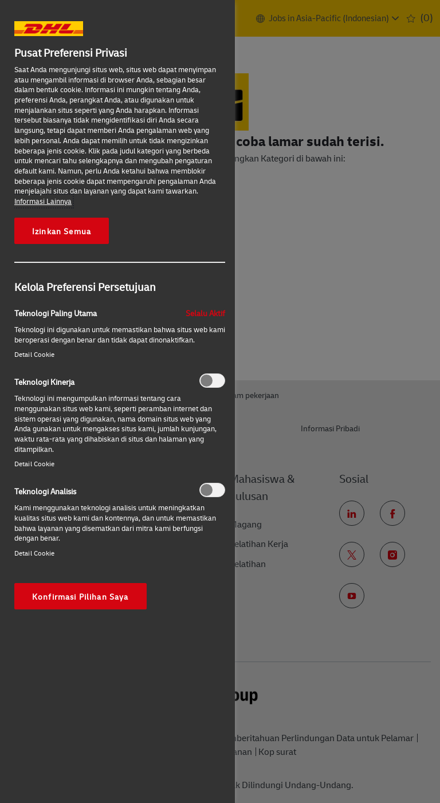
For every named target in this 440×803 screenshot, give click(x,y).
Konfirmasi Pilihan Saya (80, 596)
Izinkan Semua (61, 231)
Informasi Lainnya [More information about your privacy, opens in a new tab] (43, 201)
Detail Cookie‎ (34, 354)
